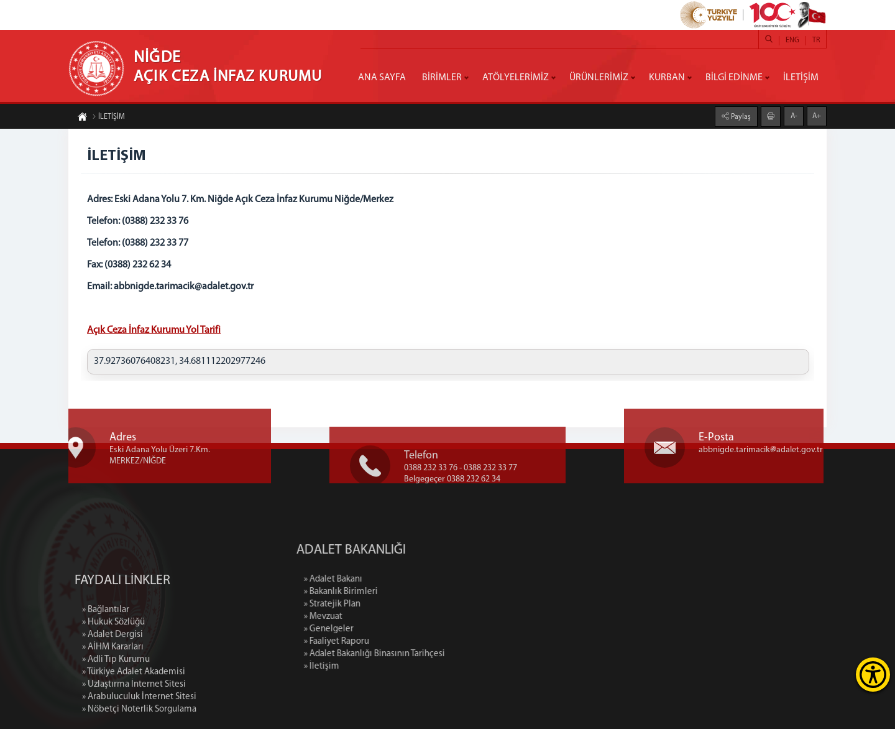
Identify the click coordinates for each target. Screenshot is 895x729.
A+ (816, 115)
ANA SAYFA (382, 78)
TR (816, 40)
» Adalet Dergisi (112, 685)
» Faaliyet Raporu (390, 641)
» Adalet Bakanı (387, 579)
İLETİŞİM (801, 78)
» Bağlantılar (105, 661)
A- (794, 115)
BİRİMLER (442, 78)
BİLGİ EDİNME (734, 78)
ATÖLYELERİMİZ (515, 78)
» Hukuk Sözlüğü (113, 673)
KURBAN (667, 78)
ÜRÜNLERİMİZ (598, 78)
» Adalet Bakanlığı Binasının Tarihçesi (428, 654)
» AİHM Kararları (113, 698)
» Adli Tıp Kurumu (116, 710)
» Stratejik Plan (386, 604)
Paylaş (740, 116)
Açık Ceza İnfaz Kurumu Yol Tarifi (154, 330)
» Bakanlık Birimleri (395, 592)
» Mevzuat (377, 616)
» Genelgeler (383, 629)
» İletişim (375, 666)
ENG (792, 40)
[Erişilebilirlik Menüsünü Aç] (873, 674)
